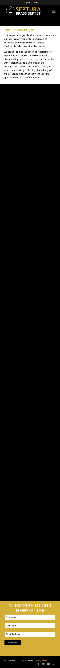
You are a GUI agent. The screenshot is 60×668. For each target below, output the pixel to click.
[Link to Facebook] (38, 664)
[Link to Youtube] (48, 664)
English (27, 2)
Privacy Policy (41, 660)
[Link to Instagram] (53, 664)
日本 (36, 2)
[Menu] (54, 11)
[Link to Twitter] (43, 664)
